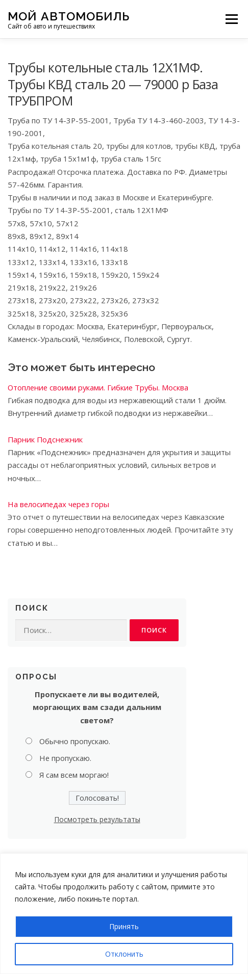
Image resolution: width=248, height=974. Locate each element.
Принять (124, 926)
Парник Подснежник (45, 439)
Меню (231, 19)
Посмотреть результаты (97, 819)
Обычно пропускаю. (74, 741)
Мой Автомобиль (69, 15)
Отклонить (124, 954)
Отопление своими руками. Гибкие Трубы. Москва (98, 387)
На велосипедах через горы (58, 504)
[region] (124, 913)
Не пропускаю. (65, 758)
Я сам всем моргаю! (74, 775)
